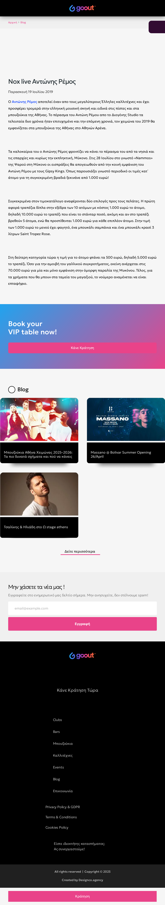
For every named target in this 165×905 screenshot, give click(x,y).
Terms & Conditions (61, 817)
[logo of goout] (82, 8)
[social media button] (71, 673)
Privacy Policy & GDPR (62, 807)
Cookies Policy (56, 827)
